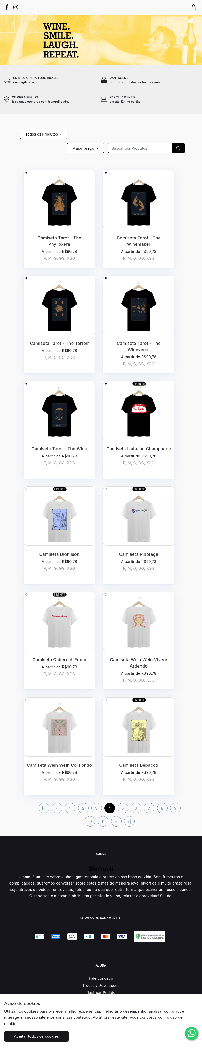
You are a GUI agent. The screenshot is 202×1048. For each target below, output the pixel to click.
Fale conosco (101, 978)
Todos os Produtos (42, 134)
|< (44, 808)
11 (102, 821)
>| (129, 821)
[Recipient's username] (140, 148)
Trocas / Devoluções (101, 985)
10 (90, 821)
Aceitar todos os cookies (36, 1036)
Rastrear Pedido (101, 992)
